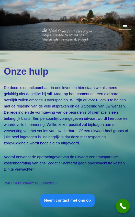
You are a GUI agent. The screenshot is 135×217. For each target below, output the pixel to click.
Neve (8, 212)
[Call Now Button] (123, 206)
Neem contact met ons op (67, 200)
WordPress (64, 212)
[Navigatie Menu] (125, 25)
